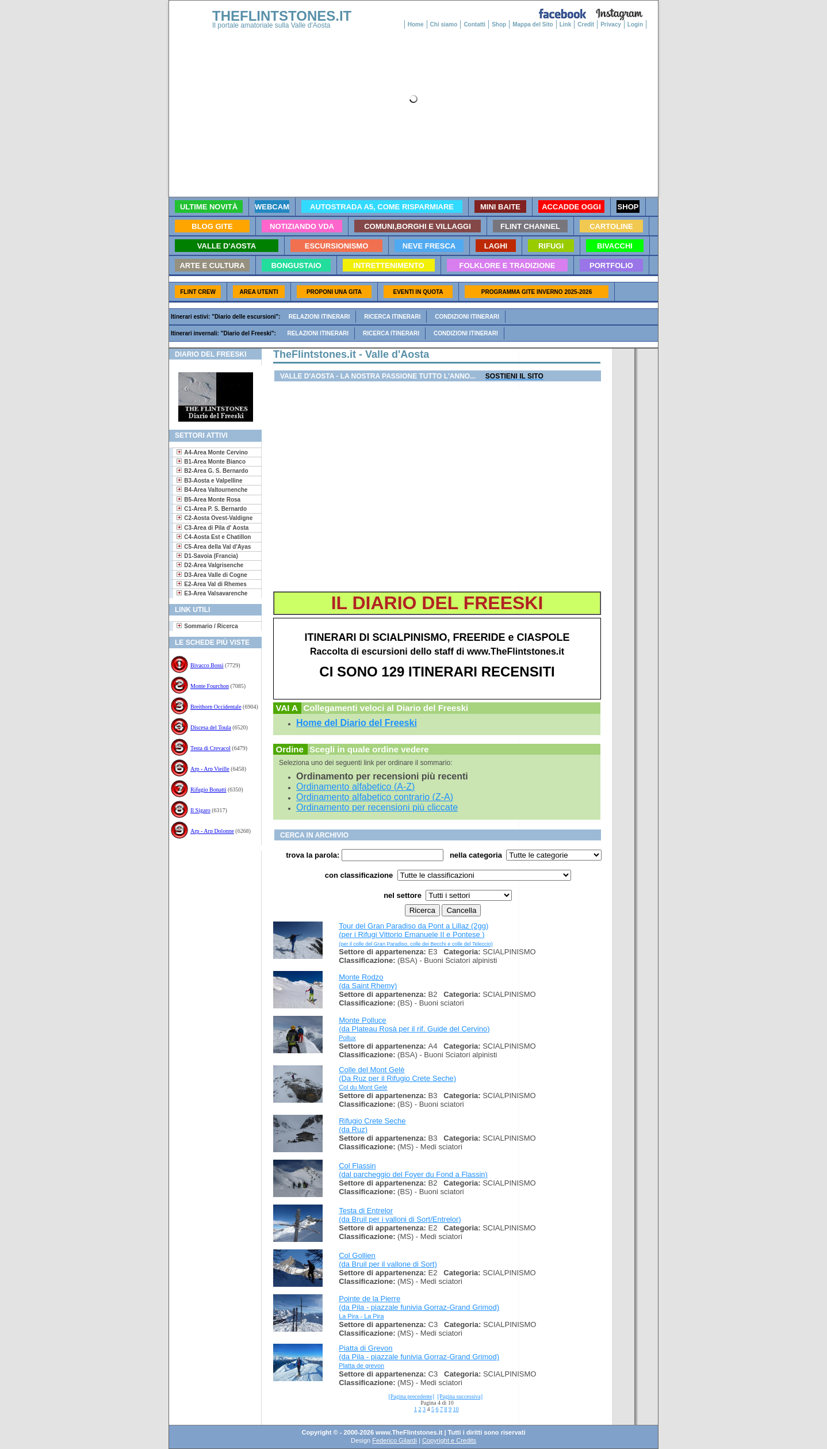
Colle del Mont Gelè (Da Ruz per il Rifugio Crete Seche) (397, 1074)
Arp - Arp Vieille (209, 769)
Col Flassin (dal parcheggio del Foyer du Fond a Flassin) (413, 1170)
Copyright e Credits (449, 1440)
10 (456, 1409)
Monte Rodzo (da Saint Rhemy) (368, 981)
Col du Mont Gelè (363, 1087)
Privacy (610, 24)
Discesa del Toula (210, 727)
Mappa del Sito (532, 24)
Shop (499, 24)
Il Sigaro (200, 810)
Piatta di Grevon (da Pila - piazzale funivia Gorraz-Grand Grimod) (419, 1352)
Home (416, 24)
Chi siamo (444, 24)
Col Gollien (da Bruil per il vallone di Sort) (388, 1259)
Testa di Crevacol (210, 748)
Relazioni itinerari (319, 316)
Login (635, 24)
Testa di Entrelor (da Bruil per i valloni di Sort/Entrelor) (400, 1215)
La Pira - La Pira (361, 1316)
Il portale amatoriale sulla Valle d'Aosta (271, 25)
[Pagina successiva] (460, 1396)
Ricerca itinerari (392, 316)
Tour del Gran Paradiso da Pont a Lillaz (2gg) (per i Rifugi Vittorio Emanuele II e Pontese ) (415, 934)
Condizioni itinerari (467, 316)
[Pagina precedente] (411, 1396)
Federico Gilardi (394, 1440)
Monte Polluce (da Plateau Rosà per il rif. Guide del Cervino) (414, 1024)
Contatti (474, 24)
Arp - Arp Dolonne (212, 831)
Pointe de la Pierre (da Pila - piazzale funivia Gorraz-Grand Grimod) (419, 1303)
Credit (585, 24)
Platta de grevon (361, 1365)
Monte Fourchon (209, 686)
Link (566, 24)
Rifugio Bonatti (208, 789)
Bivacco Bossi (207, 665)
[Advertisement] (211, 888)
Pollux (347, 1037)
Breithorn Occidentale (216, 707)
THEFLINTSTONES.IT (281, 16)
